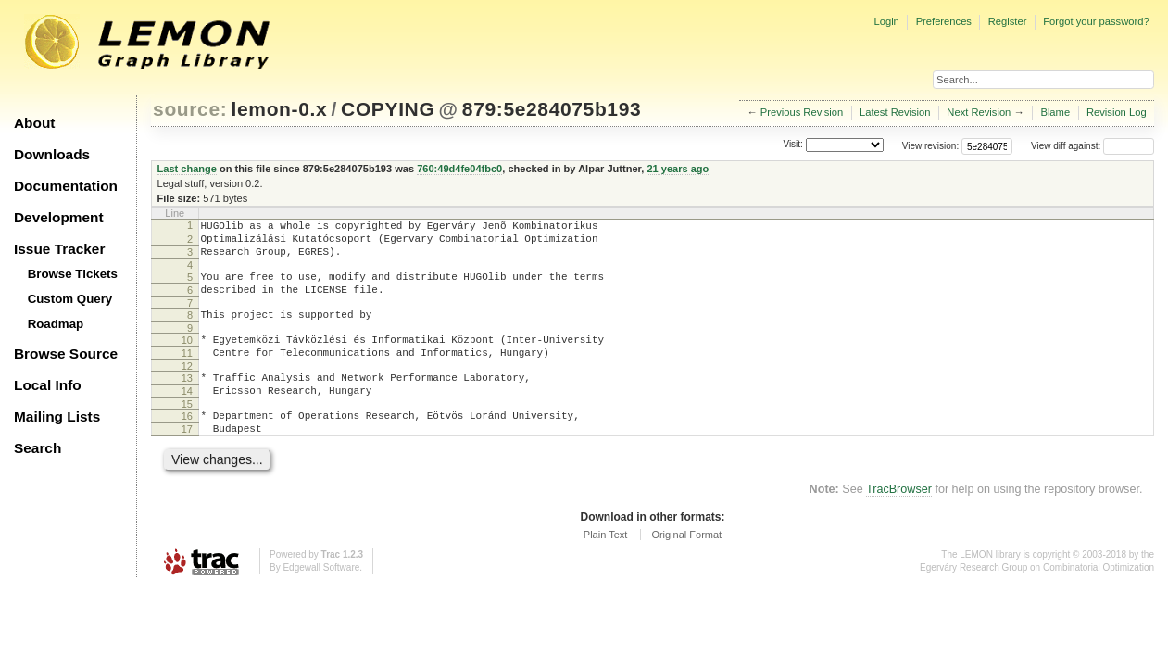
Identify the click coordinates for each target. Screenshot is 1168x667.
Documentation (66, 186)
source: (190, 109)
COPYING (387, 109)
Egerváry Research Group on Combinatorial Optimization (1037, 601)
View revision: (931, 146)
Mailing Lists (57, 416)
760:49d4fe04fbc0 (459, 168)
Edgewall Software (321, 601)
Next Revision (979, 112)
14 (187, 416)
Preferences (944, 21)
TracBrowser (899, 522)
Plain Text (606, 567)
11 (187, 372)
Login (885, 21)
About (34, 123)
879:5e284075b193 (551, 109)
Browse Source (66, 353)
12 (187, 388)
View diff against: (1092, 146)
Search (37, 448)
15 (187, 431)
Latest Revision (895, 112)
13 (187, 400)
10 (187, 356)
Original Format (686, 567)
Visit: (793, 145)
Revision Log (1116, 112)
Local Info (48, 385)
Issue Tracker (59, 249)
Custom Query (70, 299)
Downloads (52, 154)
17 (187, 459)
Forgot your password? (1096, 21)
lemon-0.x (280, 109)
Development (59, 217)
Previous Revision (802, 112)
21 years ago (678, 168)
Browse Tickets (73, 274)
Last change (187, 168)
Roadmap (56, 324)
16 (187, 443)
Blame (1055, 112)
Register (1007, 21)
